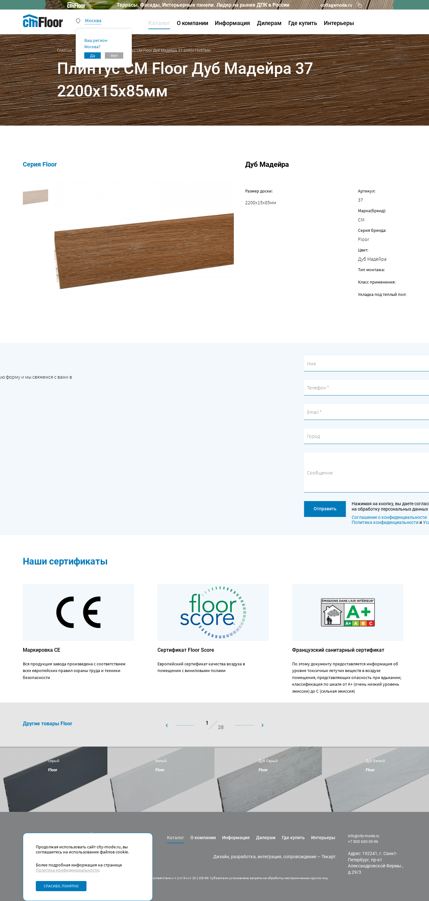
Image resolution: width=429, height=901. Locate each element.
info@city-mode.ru (363, 836)
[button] (185, 725)
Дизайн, (221, 856)
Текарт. (329, 856)
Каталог (159, 23)
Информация (232, 23)
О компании (192, 23)
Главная (64, 50)
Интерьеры (339, 23)
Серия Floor (40, 164)
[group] (53, 779)
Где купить (302, 23)
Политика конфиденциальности (67, 870)
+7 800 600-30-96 (363, 841)
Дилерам (269, 23)
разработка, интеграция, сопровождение (273, 856)
